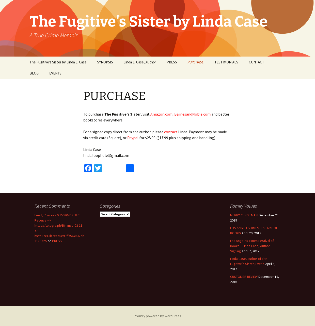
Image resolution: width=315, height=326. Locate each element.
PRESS (172, 62)
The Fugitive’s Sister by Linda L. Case (58, 62)
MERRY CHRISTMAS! (244, 215)
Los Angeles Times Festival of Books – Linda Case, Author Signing (252, 245)
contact (170, 131)
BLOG (34, 73)
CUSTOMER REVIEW (244, 276)
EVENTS (55, 73)
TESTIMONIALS (226, 62)
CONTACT (256, 62)
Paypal (133, 137)
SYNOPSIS (105, 62)
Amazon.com (161, 114)
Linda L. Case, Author (140, 62)
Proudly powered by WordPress (157, 316)
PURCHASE (196, 62)
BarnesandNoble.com (192, 114)
